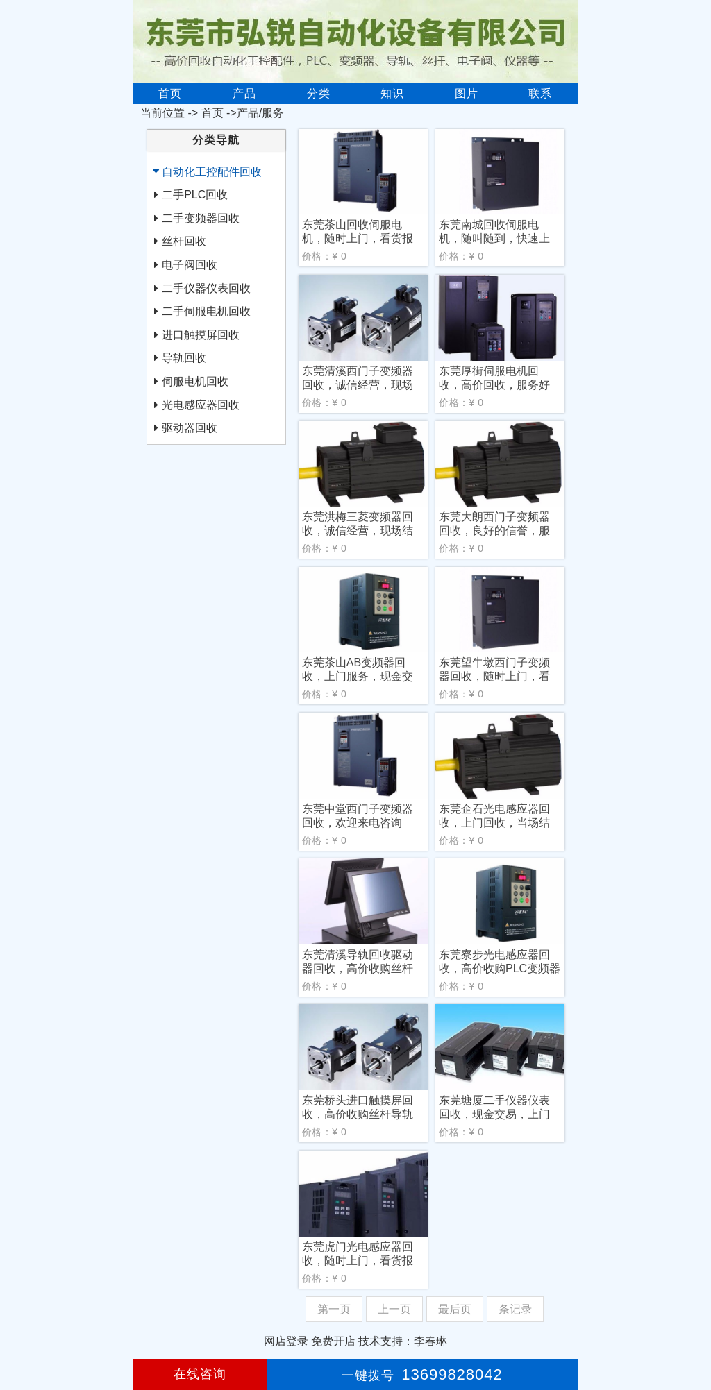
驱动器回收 (189, 428)
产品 (244, 93)
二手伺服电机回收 (206, 311)
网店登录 (286, 1341)
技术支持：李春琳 (402, 1341)
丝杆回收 (184, 241)
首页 (170, 93)
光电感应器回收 (201, 405)
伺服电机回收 (195, 381)
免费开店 (333, 1341)
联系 (540, 93)
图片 (466, 93)
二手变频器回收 (201, 218)
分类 (319, 93)
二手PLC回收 (195, 195)
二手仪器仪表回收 (206, 288)
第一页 (334, 1309)
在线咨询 (200, 1374)
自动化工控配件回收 (212, 172)
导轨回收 (184, 358)
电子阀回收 (189, 265)
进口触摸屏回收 (201, 335)
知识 (392, 93)
